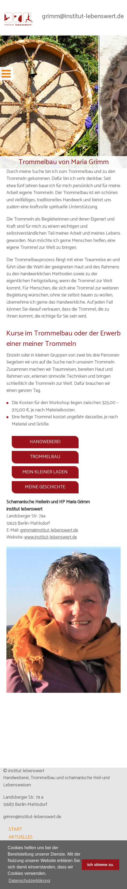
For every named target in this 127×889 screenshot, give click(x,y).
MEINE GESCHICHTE (45, 487)
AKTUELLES (21, 837)
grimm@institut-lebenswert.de (83, 16)
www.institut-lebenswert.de (50, 537)
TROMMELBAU (45, 457)
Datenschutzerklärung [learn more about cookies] (29, 880)
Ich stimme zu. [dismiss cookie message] (100, 865)
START (15, 829)
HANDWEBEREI (45, 442)
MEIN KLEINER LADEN (45, 472)
